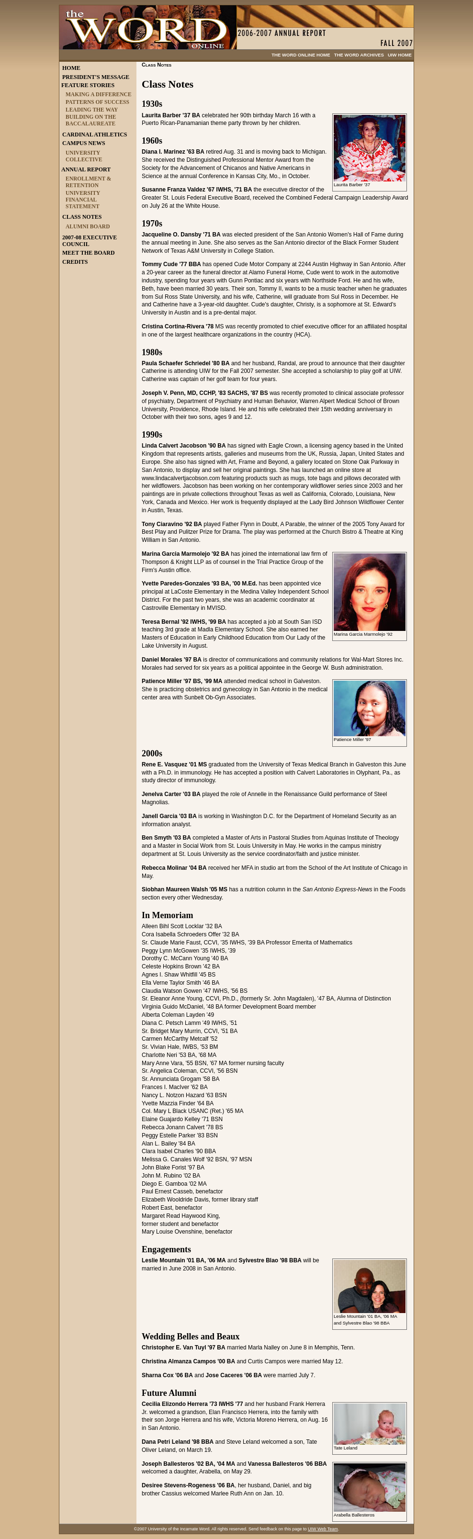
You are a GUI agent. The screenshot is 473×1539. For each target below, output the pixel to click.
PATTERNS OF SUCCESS (97, 102)
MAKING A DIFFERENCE (99, 94)
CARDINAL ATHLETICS (94, 134)
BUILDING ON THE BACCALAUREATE (91, 120)
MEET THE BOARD (88, 252)
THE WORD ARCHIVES (359, 54)
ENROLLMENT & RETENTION (88, 182)
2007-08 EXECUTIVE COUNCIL (89, 240)
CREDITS (75, 261)
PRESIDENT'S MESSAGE (95, 77)
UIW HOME (400, 54)
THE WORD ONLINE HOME (300, 54)
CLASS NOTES (81, 216)
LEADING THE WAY (92, 109)
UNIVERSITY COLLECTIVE (84, 156)
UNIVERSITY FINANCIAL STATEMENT (83, 199)
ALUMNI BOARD (88, 226)
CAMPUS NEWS (83, 143)
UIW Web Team (323, 1529)
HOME (71, 68)
